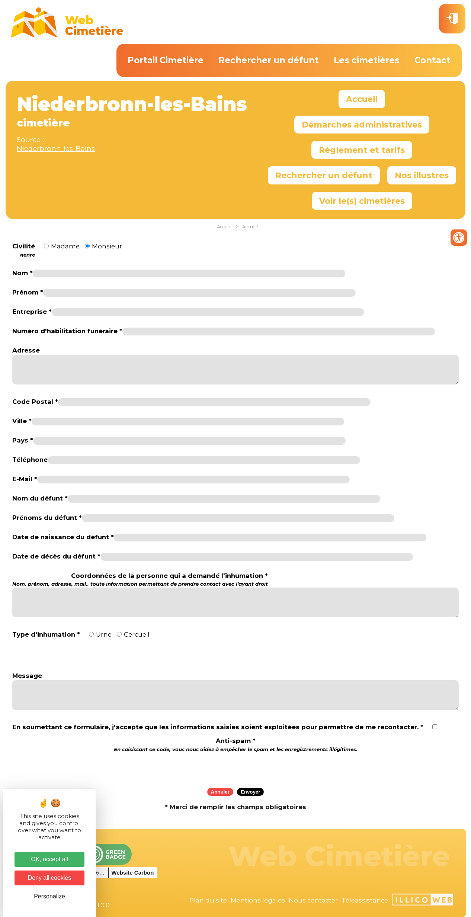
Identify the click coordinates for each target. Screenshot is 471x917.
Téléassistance (365, 900)
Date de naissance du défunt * (63, 537)
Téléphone (30, 459)
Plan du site (208, 900)
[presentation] (235, 767)
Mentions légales (258, 900)
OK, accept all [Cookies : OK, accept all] (49, 859)
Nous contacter (313, 900)
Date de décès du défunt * (56, 556)
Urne (104, 634)
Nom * (22, 273)
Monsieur (107, 246)
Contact (432, 60)
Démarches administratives (362, 124)
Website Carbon (132, 872)
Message (27, 675)
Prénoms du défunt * (47, 517)
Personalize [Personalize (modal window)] (49, 896)
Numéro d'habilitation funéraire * (67, 331)
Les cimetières (367, 60)
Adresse (26, 350)
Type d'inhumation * (46, 634)
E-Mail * (24, 479)
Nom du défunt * (40, 498)
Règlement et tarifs (362, 150)
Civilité (23, 250)
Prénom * (27, 292)
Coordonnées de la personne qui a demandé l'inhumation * (140, 580)
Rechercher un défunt (268, 60)
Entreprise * (32, 311)
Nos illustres (422, 175)
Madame (65, 246)
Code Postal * (35, 401)
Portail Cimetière (166, 60)
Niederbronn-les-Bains (56, 148)
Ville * (22, 421)
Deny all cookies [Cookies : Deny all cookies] (49, 878)
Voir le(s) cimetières (362, 201)
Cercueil (137, 634)
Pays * (22, 440)
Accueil (362, 99)
